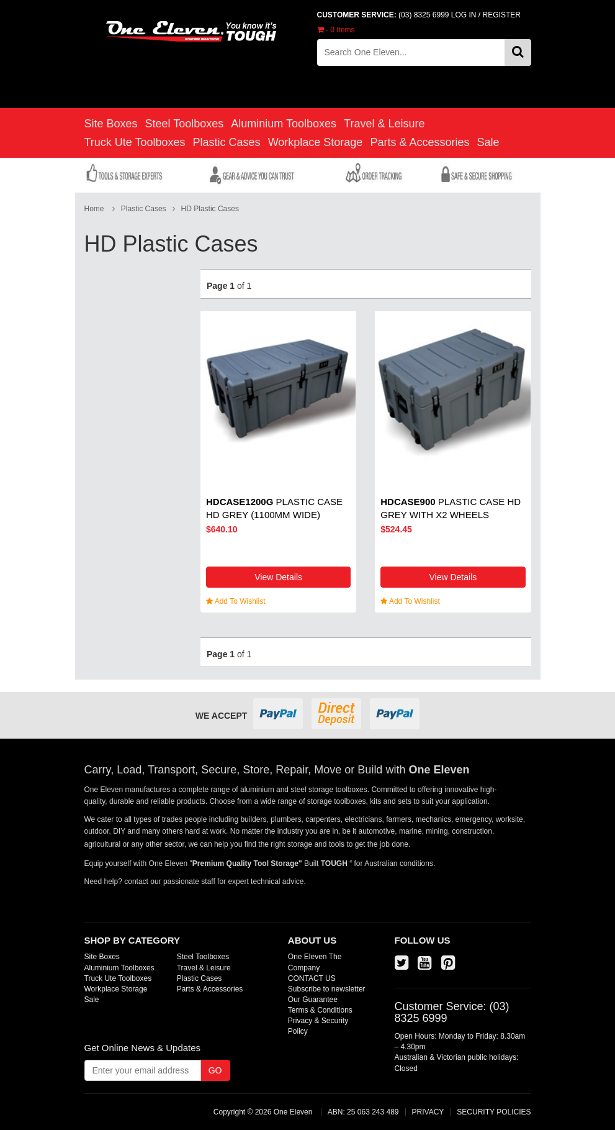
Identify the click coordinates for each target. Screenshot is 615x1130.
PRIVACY (428, 1112)
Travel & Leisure (384, 123)
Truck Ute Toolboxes (135, 142)
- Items (336, 29)
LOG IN (464, 15)
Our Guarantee (313, 999)
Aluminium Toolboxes (283, 123)
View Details (278, 577)
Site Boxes (111, 123)
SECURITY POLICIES (494, 1112)
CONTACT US (312, 978)
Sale (488, 142)
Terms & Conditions (320, 1010)
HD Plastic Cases (210, 208)
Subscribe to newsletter (327, 989)
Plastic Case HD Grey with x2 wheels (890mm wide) (450, 514)
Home (94, 208)
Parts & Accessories (419, 142)
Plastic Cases (227, 142)
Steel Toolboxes (184, 123)
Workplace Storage (315, 142)
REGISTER (502, 15)
